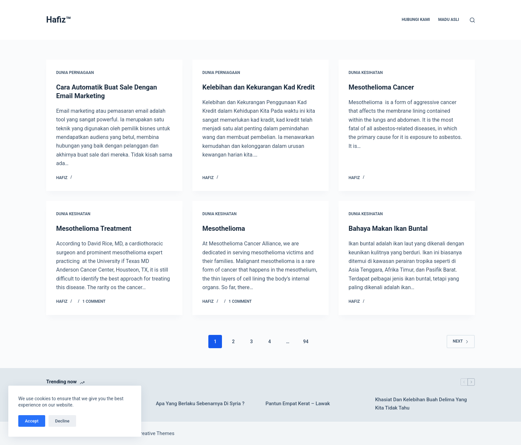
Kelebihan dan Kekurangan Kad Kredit (258, 87)
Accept (32, 420)
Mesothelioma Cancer (381, 87)
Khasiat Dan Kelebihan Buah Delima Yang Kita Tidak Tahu (421, 404)
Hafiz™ (58, 20)
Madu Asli (448, 19)
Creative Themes (155, 433)
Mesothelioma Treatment (93, 228)
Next (461, 341)
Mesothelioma (223, 228)
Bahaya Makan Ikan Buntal (388, 228)
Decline (62, 420)
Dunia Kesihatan (366, 72)
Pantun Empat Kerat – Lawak (297, 404)
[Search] (472, 20)
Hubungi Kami (416, 19)
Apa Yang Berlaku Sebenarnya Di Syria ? (200, 404)
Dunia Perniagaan (75, 72)
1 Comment (93, 301)
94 (305, 341)
